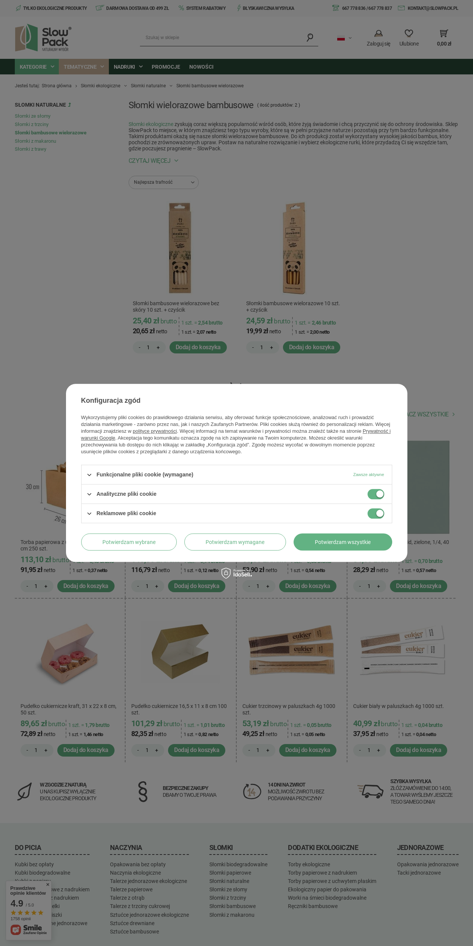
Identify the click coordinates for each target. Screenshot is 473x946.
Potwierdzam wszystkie (343, 542)
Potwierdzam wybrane (129, 542)
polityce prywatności (155, 431)
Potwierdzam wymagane (235, 542)
